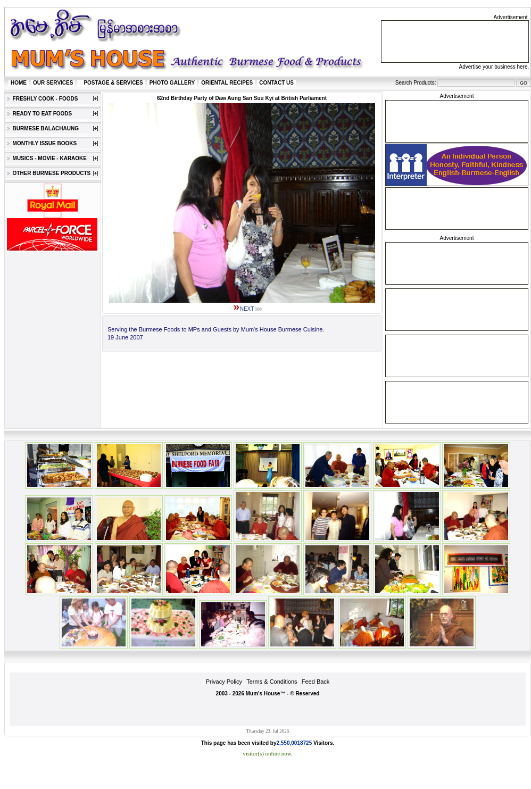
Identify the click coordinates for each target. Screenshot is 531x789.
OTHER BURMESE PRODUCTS (48, 173)
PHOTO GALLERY (172, 83)
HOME (19, 83)
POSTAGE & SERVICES (113, 83)
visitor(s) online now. (268, 753)
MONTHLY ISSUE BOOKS (42, 143)
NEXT (247, 309)
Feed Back (316, 681)
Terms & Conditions (271, 681)
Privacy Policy (224, 681)
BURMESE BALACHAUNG (43, 128)
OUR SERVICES (53, 83)
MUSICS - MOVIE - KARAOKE (47, 158)
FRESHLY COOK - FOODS (42, 99)
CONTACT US (276, 83)
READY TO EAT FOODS (39, 114)
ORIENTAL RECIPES (227, 83)
